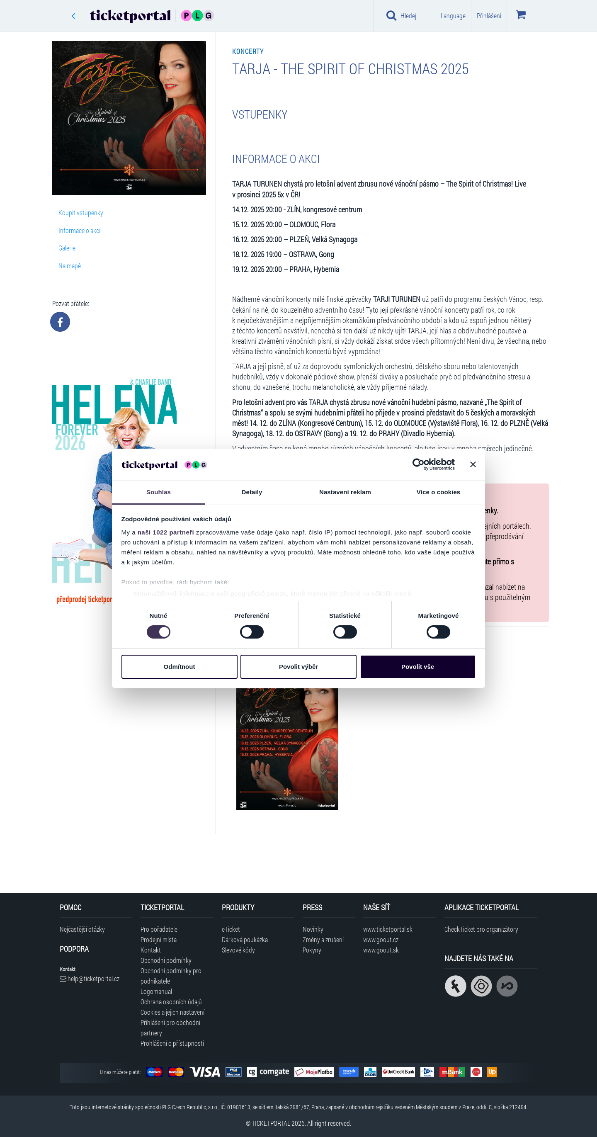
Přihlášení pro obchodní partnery (170, 1027)
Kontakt (151, 949)
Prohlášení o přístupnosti (172, 1043)
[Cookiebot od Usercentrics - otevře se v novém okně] (418, 464)
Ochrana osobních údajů (171, 1001)
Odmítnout (179, 666)
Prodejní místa (159, 939)
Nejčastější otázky (82, 929)
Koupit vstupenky (80, 212)
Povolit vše (417, 666)
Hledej (401, 15)
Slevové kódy (238, 949)
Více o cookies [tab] (439, 492)
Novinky (313, 929)
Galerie (66, 247)
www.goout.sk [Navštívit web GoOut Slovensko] (381, 949)
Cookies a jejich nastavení (172, 1012)
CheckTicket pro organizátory (481, 929)
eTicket (231, 929)
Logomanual (156, 991)
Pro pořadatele (159, 929)
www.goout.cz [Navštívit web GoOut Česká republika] (380, 939)
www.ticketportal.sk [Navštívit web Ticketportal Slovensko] (388, 929)
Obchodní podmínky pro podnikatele (171, 975)
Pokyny (312, 949)
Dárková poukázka (245, 939)
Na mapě (69, 265)
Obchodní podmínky (166, 960)
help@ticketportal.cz (89, 978)
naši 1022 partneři (166, 532)
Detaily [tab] (252, 492)
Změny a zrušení (323, 939)
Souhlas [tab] (158, 492)
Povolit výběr (298, 666)
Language (453, 15)
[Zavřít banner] (473, 464)
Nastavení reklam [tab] (345, 492)
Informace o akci (79, 230)
